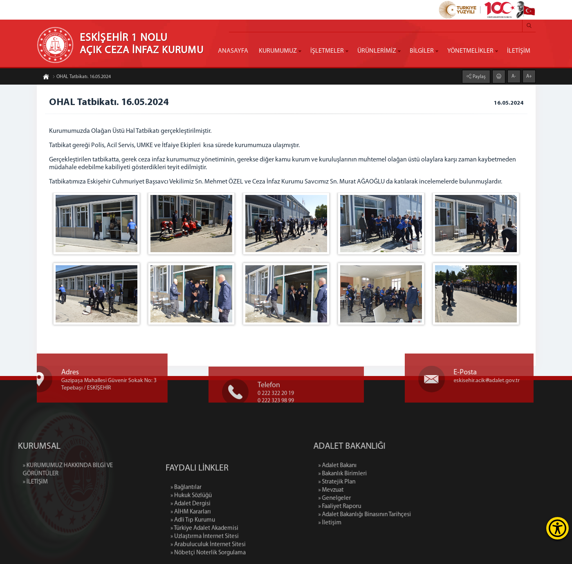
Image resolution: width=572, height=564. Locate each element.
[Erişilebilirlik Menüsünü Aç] (557, 528)
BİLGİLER (422, 51)
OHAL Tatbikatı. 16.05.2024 (81, 77)
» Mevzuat (368, 490)
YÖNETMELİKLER (470, 51)
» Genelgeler (372, 498)
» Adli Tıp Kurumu (192, 556)
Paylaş (478, 76)
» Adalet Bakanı (375, 466)
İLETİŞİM (518, 51)
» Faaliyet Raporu (377, 507)
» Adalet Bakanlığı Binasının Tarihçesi (402, 515)
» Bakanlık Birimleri (380, 474)
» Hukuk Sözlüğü (191, 531)
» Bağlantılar (186, 523)
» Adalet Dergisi (190, 539)
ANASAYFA (233, 51)
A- (513, 75)
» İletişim (367, 523)
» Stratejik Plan (374, 482)
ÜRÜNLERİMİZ (376, 51)
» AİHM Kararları (190, 547)
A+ (529, 75)
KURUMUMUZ (278, 51)
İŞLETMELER (327, 51)
